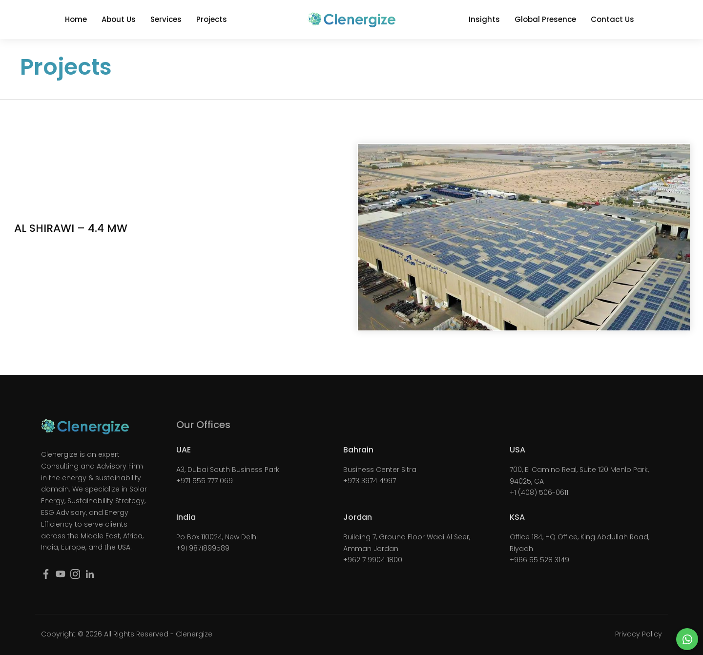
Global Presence (545, 19)
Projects (211, 19)
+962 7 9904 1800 (372, 560)
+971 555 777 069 (204, 481)
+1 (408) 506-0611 (539, 492)
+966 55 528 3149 (539, 560)
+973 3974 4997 (369, 481)
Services (166, 19)
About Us (119, 19)
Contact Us (612, 19)
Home (76, 19)
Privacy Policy (638, 634)
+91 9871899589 (202, 548)
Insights (484, 19)
